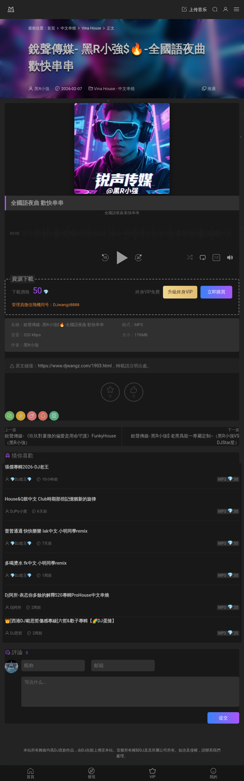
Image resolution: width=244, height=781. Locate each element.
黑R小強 (41, 88)
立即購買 (216, 291)
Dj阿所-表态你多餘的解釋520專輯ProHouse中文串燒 (57, 595)
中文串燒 (126, 88)
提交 (223, 717)
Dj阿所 (15, 607)
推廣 (211, 88)
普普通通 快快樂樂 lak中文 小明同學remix (46, 531)
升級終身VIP (180, 291)
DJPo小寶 (18, 511)
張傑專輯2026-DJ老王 (27, 466)
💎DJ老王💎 (21, 479)
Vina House (104, 88)
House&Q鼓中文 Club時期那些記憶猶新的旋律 (50, 499)
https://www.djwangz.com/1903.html (75, 365)
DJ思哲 (16, 633)
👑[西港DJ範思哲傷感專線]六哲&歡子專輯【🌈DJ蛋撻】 (60, 620)
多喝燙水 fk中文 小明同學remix (36, 563)
